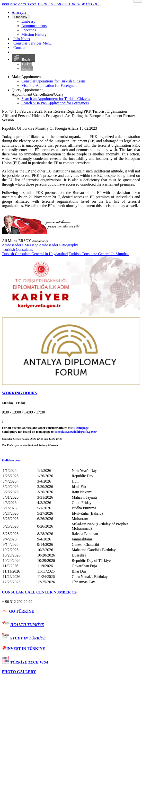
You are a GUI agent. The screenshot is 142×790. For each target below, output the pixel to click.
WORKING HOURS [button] (19, 393)
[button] (71, 460)
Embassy (20, 17)
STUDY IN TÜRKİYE (28, 638)
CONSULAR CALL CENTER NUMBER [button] (40, 592)
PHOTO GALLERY (19, 672)
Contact (19, 47)
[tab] (71, 393)
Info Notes (21, 39)
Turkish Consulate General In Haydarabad (35, 254)
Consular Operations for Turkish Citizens (53, 81)
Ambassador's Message (20, 245)
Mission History (34, 34)
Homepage (81, 428)
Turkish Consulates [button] (17, 249)
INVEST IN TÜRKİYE (23, 648)
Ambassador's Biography (58, 245)
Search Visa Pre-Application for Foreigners (55, 103)
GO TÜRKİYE (21, 611)
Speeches (28, 30)
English (23, 58)
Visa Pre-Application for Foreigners (49, 85)
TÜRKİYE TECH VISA (29, 662)
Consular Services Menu (32, 43)
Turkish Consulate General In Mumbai (99, 254)
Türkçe (26, 64)
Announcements (34, 26)
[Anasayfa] (19, 12)
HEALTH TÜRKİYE (27, 625)
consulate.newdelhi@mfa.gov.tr (75, 431)
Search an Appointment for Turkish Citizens (55, 99)
